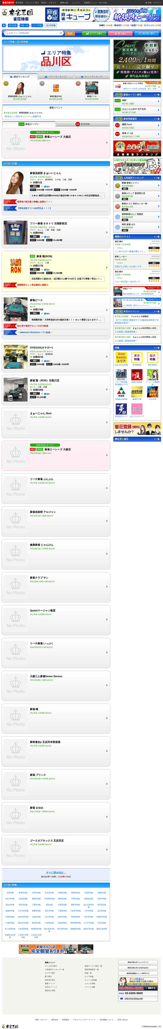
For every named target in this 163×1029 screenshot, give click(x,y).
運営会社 (54, 1020)
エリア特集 (37, 25)
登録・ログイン (41, 1020)
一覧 (156, 95)
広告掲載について (106, 1020)
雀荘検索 (13, 25)
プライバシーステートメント (84, 1020)
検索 (69, 33)
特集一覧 (24, 25)
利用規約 (65, 1020)
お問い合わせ (122, 1020)
